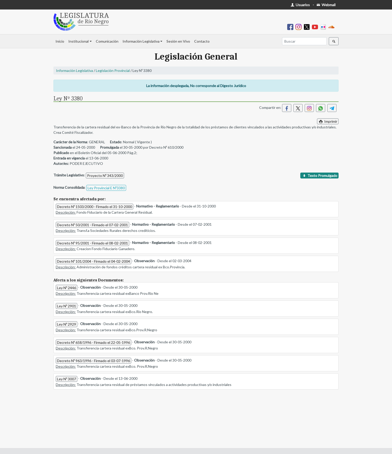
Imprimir (327, 121)
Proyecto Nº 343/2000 (105, 175)
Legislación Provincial (113, 70)
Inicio (59, 41)
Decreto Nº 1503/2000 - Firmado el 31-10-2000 (94, 206)
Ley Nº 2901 (66, 306)
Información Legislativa (141, 41)
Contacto (202, 41)
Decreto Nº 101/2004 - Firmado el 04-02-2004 (93, 261)
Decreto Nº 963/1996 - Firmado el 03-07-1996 (93, 360)
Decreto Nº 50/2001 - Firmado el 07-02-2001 (92, 225)
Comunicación (107, 41)
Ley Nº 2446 (66, 288)
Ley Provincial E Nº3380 (106, 188)
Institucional (78, 41)
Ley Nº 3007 (66, 379)
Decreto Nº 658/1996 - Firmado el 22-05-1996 (93, 342)
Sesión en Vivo (178, 41)
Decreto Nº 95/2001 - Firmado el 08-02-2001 (92, 243)
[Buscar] (304, 41)
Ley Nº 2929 (66, 324)
